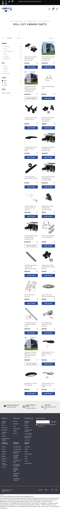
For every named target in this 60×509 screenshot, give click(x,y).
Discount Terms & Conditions (28, 437)
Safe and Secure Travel (17, 461)
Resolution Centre (4, 433)
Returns (26, 425)
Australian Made (17, 446)
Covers (3, 449)
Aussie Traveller (28, 454)
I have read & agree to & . (46, 425)
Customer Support (4, 422)
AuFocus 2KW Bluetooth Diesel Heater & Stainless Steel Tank (14, 502)
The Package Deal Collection (16, 465)
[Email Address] (43, 421)
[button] (37, 63)
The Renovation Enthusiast (16, 452)
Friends (15, 431)
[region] (11, 217)
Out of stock (31, 98)
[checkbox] (11, 46)
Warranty (27, 427)
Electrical (4, 461)
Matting (3, 456)
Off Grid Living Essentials (16, 479)
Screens (3, 446)
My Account (4, 427)
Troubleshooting (28, 433)
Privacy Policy (40, 426)
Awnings (4, 454)
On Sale (3, 467)
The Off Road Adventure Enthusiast (16, 475)
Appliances (4, 458)
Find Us (3, 425)
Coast (26, 458)
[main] (40, 220)
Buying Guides (16, 428)
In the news (27, 440)
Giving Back (16, 423)
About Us (15, 421)
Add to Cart (31, 67)
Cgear (26, 451)
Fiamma (26, 449)
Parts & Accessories (4, 464)
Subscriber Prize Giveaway (5, 439)
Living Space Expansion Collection (16, 457)
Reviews (15, 433)
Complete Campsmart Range (16, 470)
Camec (26, 461)
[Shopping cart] (53, 9)
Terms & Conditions (51, 424)
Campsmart (27, 446)
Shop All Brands (28, 463)
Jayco (26, 456)
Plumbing (4, 451)
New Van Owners (17, 449)
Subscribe (4, 436)
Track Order (4, 430)
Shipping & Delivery (27, 422)
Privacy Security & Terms (28, 430)
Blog (14, 426)
